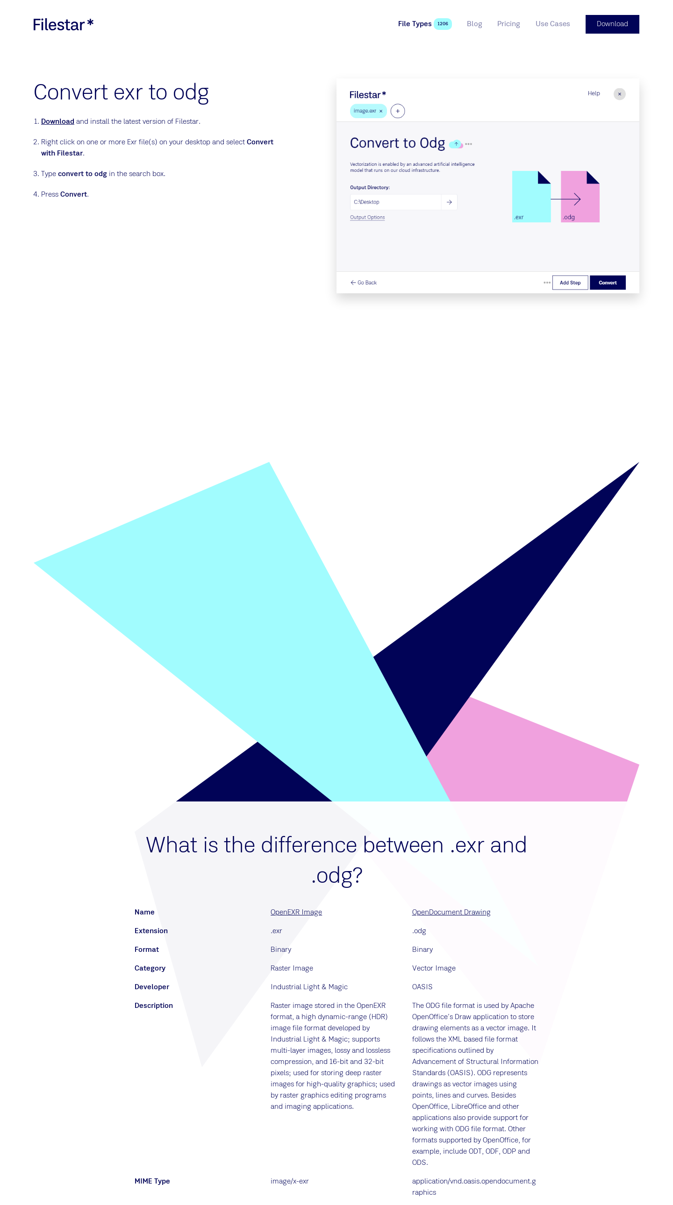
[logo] (63, 24)
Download (57, 122)
